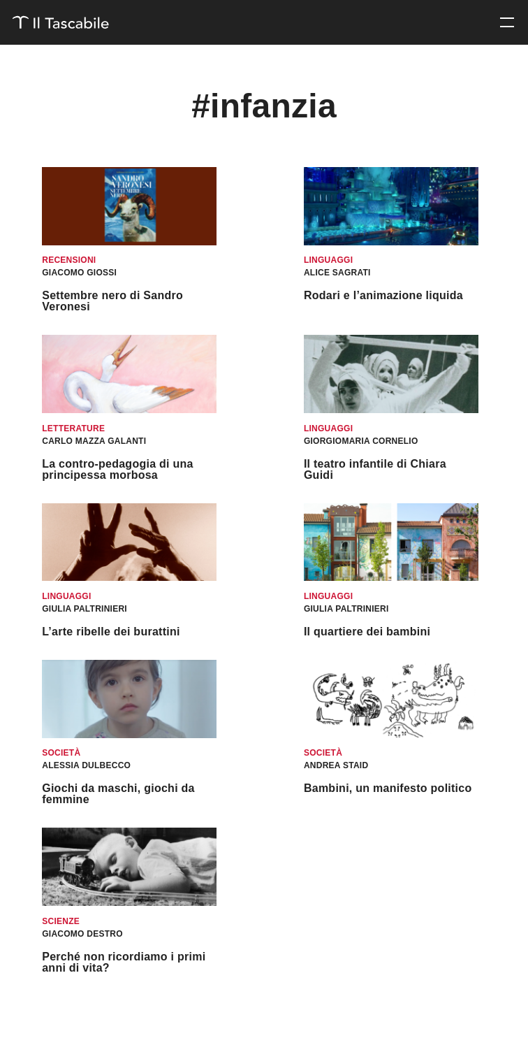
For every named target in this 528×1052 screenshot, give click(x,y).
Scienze (61, 921)
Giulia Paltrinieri (84, 609)
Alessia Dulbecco (86, 765)
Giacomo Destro (82, 934)
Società (61, 753)
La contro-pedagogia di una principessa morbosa (117, 469)
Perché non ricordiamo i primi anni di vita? (123, 962)
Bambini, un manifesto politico (388, 788)
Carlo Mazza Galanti (94, 441)
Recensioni (69, 260)
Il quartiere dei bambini (367, 631)
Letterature (73, 428)
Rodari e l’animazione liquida (383, 295)
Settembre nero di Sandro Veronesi (112, 300)
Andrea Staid (336, 765)
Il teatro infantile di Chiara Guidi (375, 469)
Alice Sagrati (337, 273)
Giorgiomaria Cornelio (361, 441)
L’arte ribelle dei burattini (110, 631)
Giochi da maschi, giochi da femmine (118, 793)
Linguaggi (328, 260)
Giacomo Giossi (79, 273)
